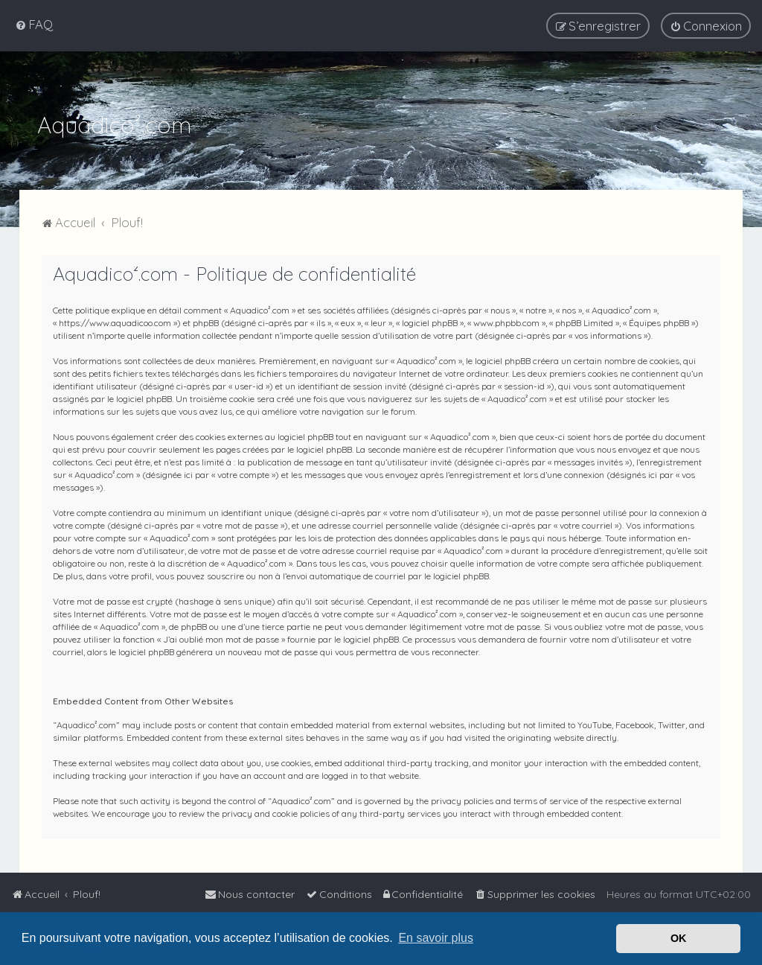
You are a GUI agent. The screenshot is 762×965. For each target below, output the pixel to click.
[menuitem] (34, 24)
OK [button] (678, 938)
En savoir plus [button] (435, 937)
